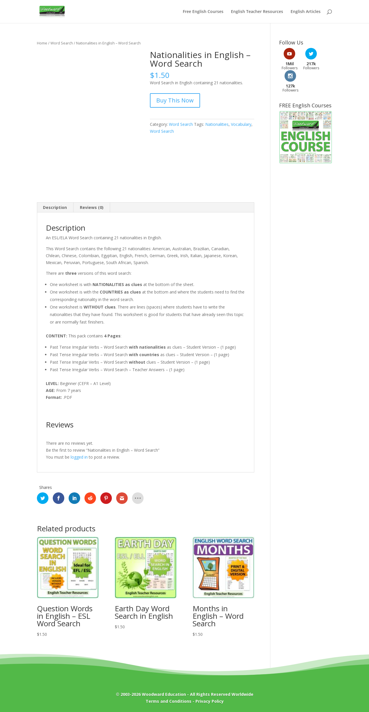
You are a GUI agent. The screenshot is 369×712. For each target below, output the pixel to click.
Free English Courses (203, 12)
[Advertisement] (305, 238)
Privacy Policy (209, 701)
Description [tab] (55, 207)
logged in (79, 457)
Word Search (61, 43)
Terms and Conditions (168, 701)
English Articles (306, 12)
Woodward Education (164, 694)
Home (42, 43)
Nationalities (217, 124)
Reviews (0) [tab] (91, 207)
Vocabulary (241, 124)
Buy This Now (175, 100)
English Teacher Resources (257, 12)
